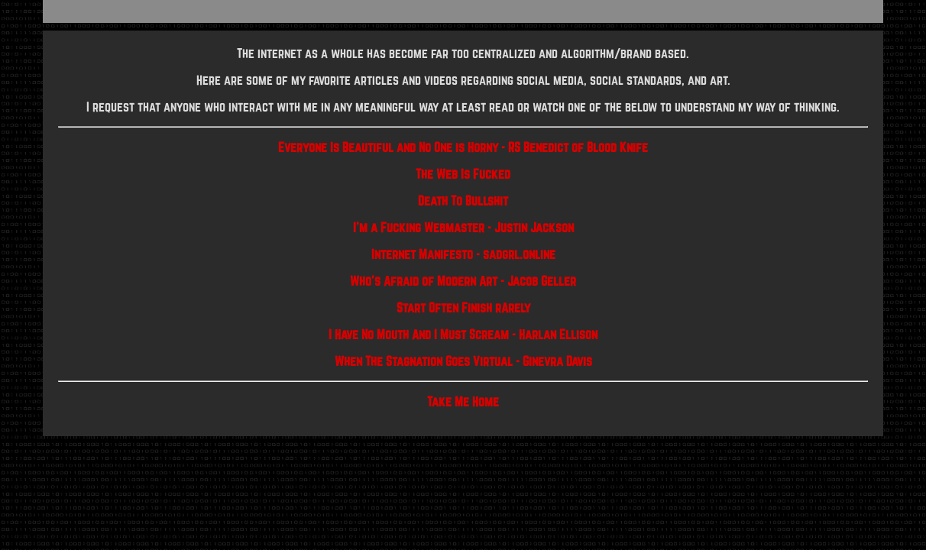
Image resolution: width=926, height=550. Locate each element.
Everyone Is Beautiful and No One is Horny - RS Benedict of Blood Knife (463, 147)
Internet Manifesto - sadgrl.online (463, 254)
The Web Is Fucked (463, 174)
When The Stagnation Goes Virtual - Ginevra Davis (463, 361)
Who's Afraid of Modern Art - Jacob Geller (463, 280)
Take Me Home (463, 401)
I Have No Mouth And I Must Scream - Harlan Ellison (463, 334)
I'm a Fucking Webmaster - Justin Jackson (463, 227)
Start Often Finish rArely (463, 307)
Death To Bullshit (463, 200)
